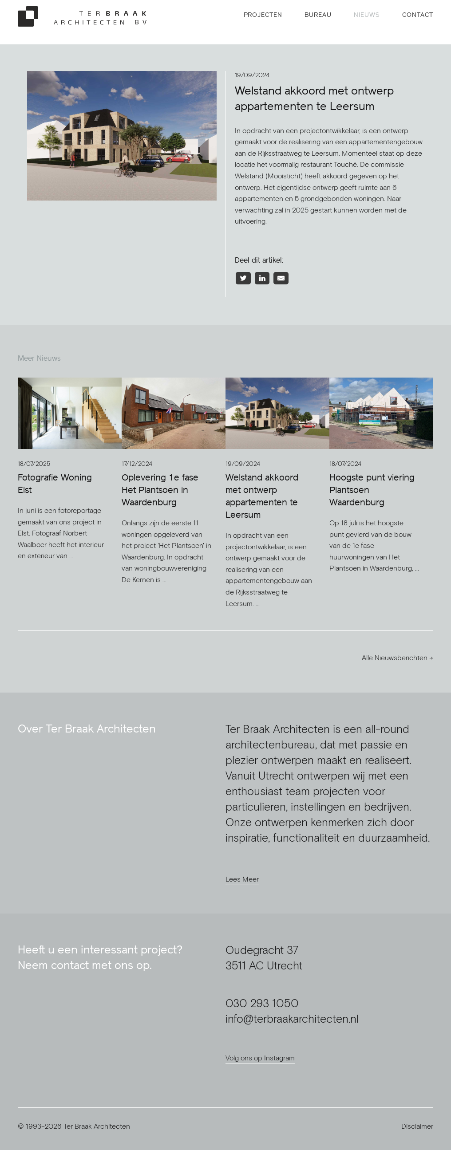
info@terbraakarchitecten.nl (292, 1018)
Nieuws (367, 15)
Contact (417, 15)
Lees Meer (242, 879)
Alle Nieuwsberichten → (397, 658)
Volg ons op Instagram (260, 1058)
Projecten (263, 15)
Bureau (318, 15)
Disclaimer (417, 1126)
